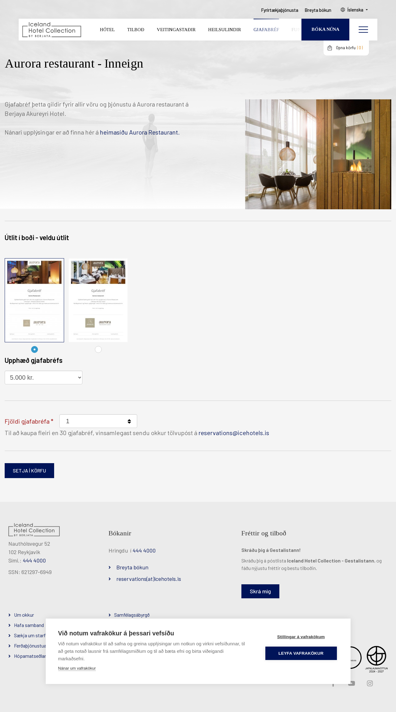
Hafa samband (29, 625)
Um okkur (24, 615)
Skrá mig (260, 591)
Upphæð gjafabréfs (34, 360)
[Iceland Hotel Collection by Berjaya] (51, 30)
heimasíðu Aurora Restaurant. (140, 132)
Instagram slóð (369, 683)
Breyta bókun (132, 567)
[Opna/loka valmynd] (363, 29)
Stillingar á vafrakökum (301, 636)
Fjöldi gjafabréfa (27, 421)
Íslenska (355, 9)
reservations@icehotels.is (233, 432)
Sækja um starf (30, 635)
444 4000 (34, 560)
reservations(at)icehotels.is (148, 578)
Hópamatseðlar (30, 656)
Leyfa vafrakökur (301, 653)
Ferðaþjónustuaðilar (34, 645)
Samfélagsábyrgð (132, 615)
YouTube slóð (351, 683)
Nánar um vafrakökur (77, 668)
